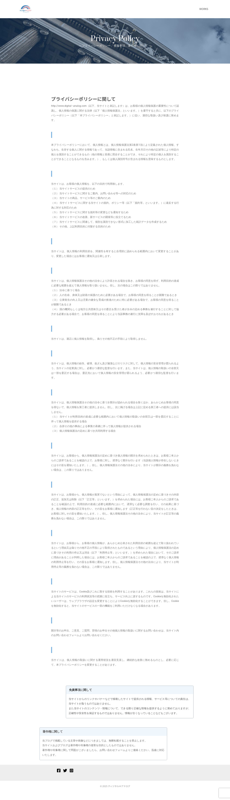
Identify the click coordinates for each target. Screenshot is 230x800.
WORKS (203, 8)
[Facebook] (59, 771)
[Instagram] (71, 771)
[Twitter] (65, 771)
